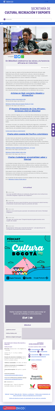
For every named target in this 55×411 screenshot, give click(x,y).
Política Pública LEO (11, 333)
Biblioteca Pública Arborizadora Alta (16, 99)
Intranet (12, 394)
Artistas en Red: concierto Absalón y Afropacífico (27, 94)
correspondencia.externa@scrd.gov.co (13, 375)
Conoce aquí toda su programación (15, 131)
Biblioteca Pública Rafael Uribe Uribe (16, 152)
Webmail (7, 394)
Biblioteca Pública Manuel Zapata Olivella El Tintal (19, 104)
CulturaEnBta (34, 354)
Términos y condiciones (28, 394)
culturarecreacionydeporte (38, 356)
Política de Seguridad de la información (32, 395)
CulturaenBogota (35, 349)
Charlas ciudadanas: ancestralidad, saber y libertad (27, 158)
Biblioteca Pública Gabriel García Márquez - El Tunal (20, 147)
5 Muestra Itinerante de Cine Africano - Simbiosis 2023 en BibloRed (27, 110)
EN (45, 1)
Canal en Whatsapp (36, 359)
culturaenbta (43, 351)
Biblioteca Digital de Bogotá (13, 337)
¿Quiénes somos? (11, 329)
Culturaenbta (45, 354)
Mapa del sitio (18, 394)
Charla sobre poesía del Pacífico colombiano (27, 134)
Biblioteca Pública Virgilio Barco (17, 179)
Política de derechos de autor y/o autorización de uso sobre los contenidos (27, 398)
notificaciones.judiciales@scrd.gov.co (13, 379)
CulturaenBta (32, 351)
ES (47, 1)
